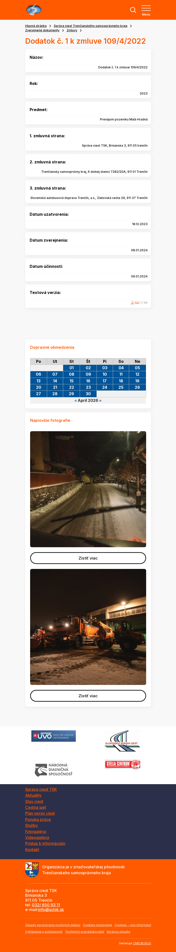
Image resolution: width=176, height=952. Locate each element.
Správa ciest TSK (41, 789)
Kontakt (32, 849)
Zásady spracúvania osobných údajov (52, 925)
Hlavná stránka (36, 26)
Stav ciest (34, 801)
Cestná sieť (35, 807)
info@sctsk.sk (51, 909)
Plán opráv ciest (40, 813)
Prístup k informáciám (45, 843)
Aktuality (33, 795)
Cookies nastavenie (97, 925)
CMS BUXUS (142, 943)
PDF (137, 302)
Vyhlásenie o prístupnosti (43, 931)
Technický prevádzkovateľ (84, 931)
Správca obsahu (118, 931)
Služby (31, 825)
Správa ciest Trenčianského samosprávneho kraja (90, 26)
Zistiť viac (88, 558)
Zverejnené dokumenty (42, 30)
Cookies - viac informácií (133, 925)
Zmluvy (72, 30)
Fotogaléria (35, 831)
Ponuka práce (38, 819)
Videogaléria (37, 837)
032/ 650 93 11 (46, 904)
